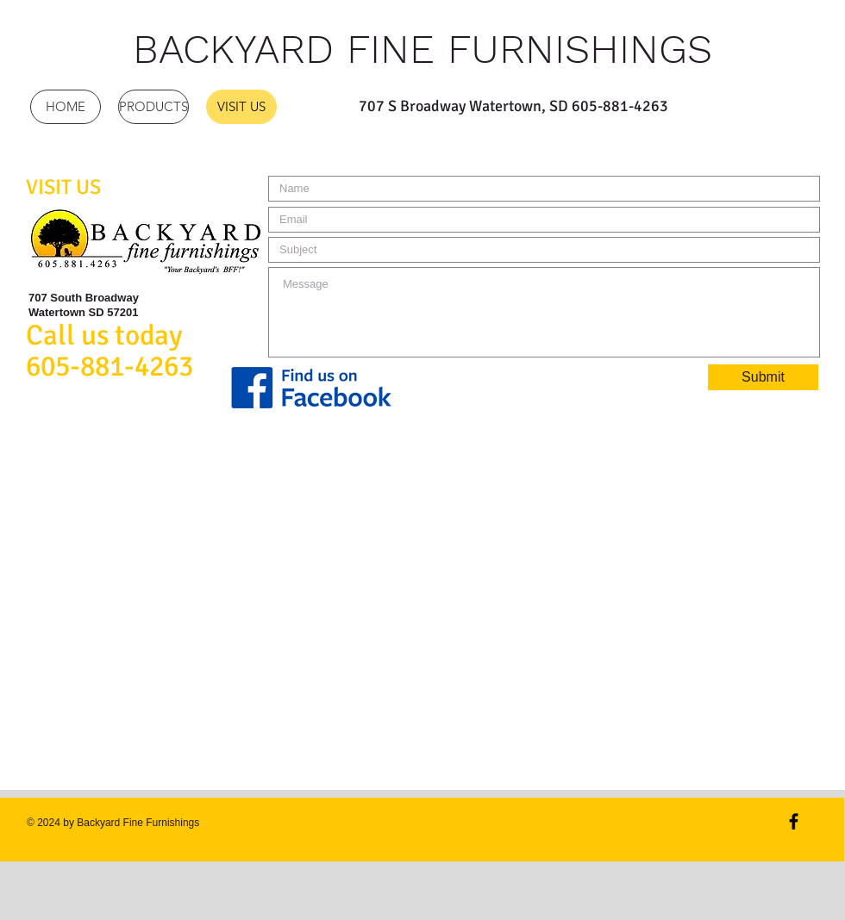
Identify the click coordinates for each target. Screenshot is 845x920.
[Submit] (763, 377)
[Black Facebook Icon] (793, 821)
